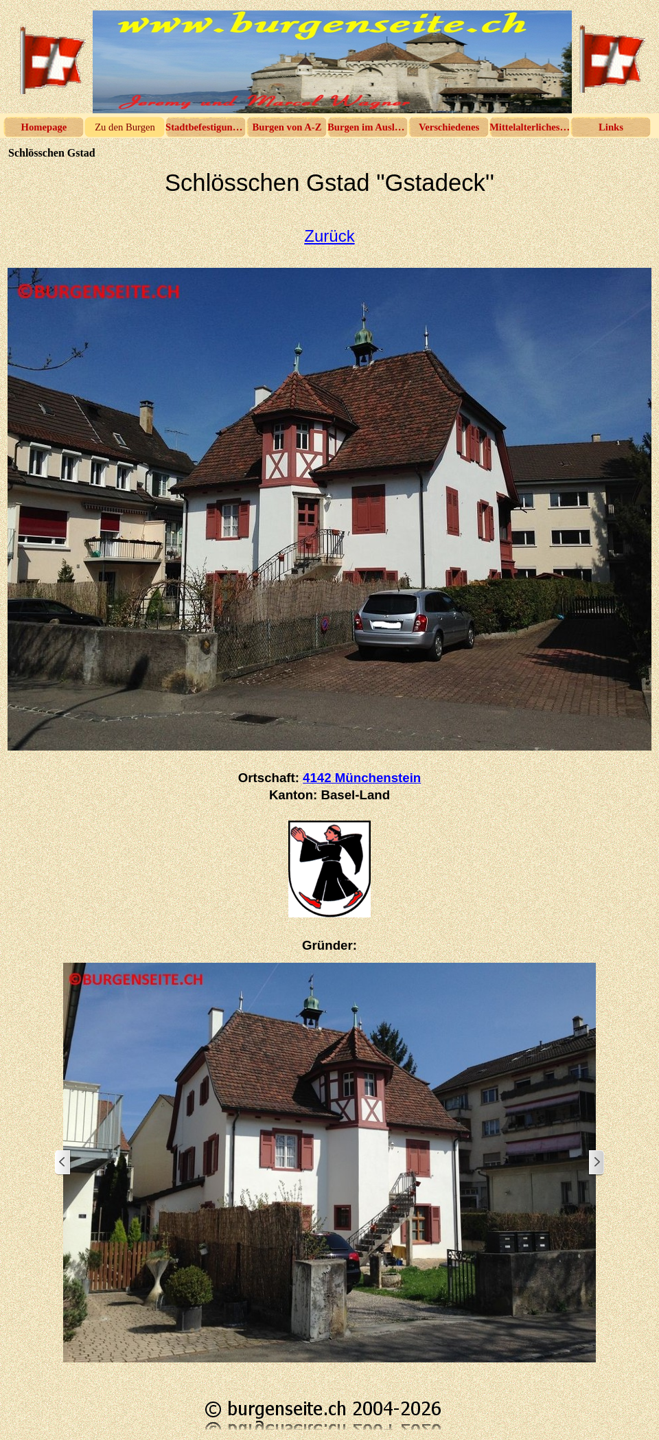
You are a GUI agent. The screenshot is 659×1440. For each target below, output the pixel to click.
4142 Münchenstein (362, 777)
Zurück (329, 236)
